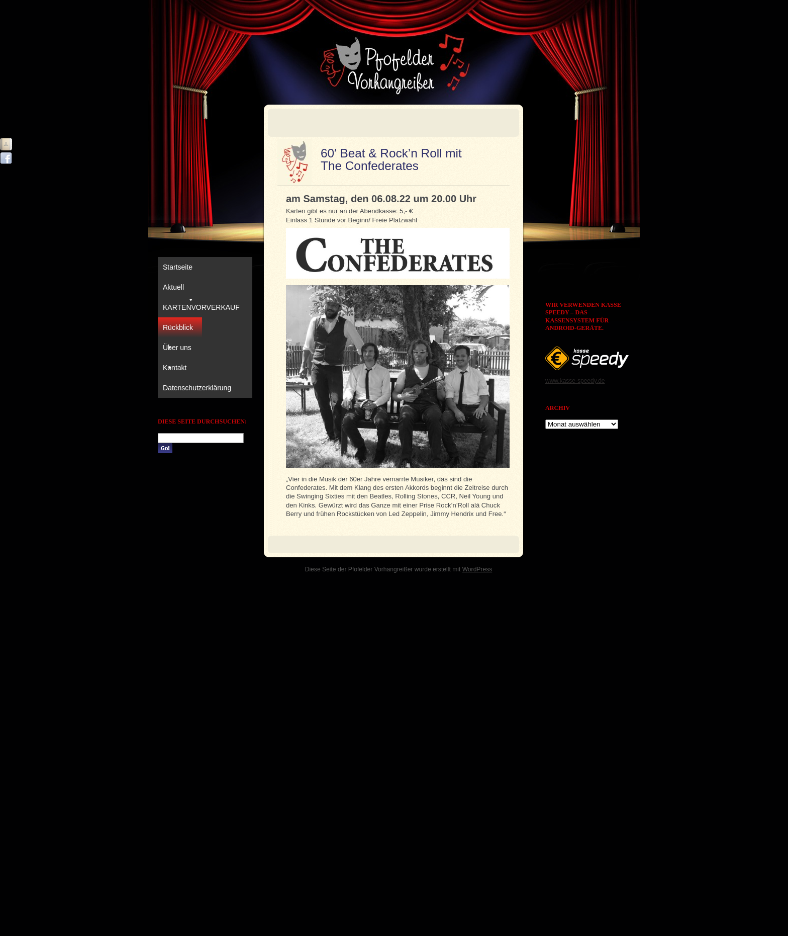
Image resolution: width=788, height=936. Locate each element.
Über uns (177, 351)
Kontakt (174, 368)
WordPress (477, 569)
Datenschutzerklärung (197, 388)
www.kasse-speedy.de (575, 380)
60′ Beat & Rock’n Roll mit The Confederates (391, 159)
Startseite (177, 267)
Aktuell (178, 290)
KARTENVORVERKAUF (201, 307)
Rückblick (178, 330)
